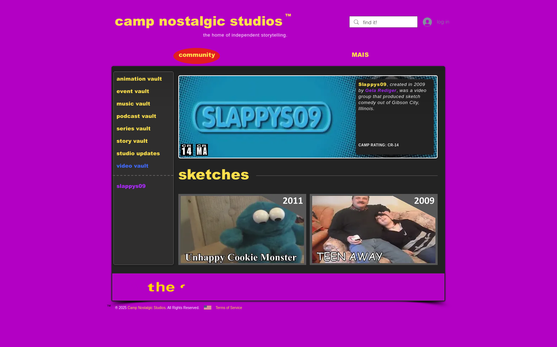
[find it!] (382, 22)
